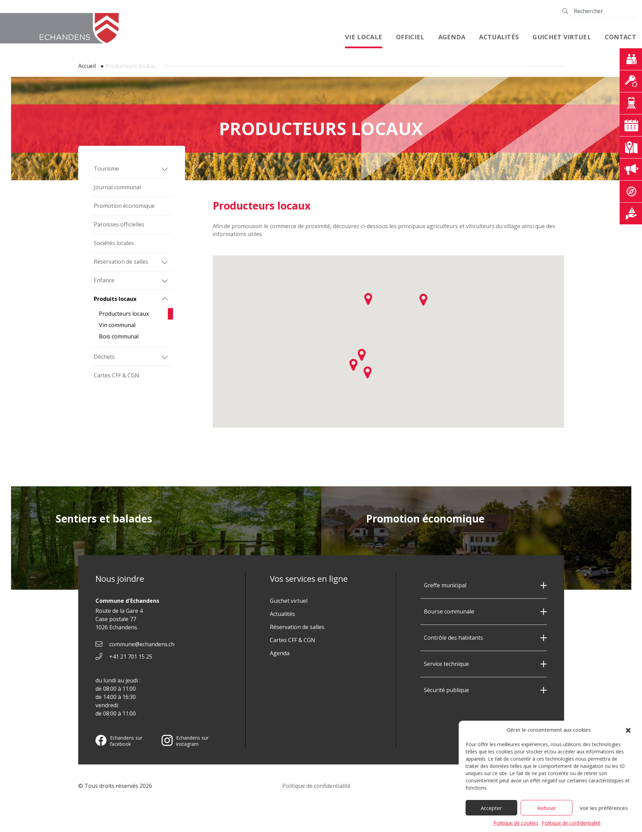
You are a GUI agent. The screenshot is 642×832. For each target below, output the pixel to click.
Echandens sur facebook (118, 741)
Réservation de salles (121, 261)
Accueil (87, 66)
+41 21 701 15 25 (130, 656)
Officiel (410, 37)
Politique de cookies (515, 826)
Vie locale (363, 37)
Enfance (104, 280)
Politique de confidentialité (571, 826)
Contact (620, 37)
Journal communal (117, 187)
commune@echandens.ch (141, 644)
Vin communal (117, 325)
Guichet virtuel (561, 37)
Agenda (452, 37)
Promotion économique (124, 206)
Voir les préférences (604, 811)
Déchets (104, 357)
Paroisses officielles (119, 224)
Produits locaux (115, 299)
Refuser (546, 811)
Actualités (499, 37)
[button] (628, 733)
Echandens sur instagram (185, 741)
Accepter (491, 811)
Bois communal (119, 336)
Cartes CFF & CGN (116, 375)
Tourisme (106, 168)
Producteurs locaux (124, 313)
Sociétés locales (114, 243)
